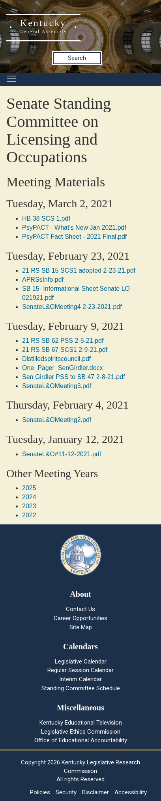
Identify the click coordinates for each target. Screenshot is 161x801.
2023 (29, 506)
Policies (40, 792)
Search (77, 57)
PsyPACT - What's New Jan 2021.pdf (74, 227)
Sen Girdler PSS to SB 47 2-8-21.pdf (73, 377)
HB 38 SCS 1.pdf (46, 218)
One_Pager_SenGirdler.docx (62, 367)
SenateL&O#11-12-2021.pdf (61, 454)
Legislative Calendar (81, 661)
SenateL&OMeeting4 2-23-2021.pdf (72, 306)
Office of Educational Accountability (80, 740)
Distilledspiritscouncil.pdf (56, 358)
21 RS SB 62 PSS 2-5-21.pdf (62, 340)
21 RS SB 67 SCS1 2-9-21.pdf (64, 349)
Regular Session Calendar (80, 670)
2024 (29, 497)
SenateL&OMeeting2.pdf (56, 419)
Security (66, 792)
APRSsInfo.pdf (43, 279)
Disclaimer (95, 792)
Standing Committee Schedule (80, 688)
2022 (29, 515)
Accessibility (130, 792)
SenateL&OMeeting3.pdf (56, 386)
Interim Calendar (80, 679)
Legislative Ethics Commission (80, 731)
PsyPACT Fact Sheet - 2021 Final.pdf (74, 236)
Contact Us (80, 609)
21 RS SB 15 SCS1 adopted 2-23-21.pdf (78, 270)
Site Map (80, 627)
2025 (29, 488)
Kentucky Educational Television (80, 722)
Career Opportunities (80, 618)
